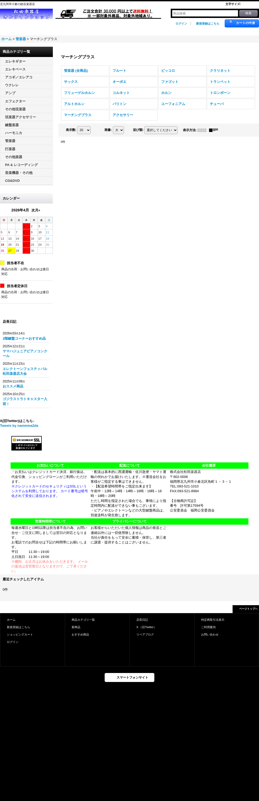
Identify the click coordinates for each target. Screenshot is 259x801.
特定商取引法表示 (212, 619)
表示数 (71, 130)
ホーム (11, 619)
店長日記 (142, 619)
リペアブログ (145, 634)
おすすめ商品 (80, 634)
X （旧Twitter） (146, 627)
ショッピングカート (20, 634)
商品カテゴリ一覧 (83, 619)
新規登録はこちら (207, 23)
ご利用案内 (208, 627)
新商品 (76, 627)
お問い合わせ (210, 634)
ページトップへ (248, 608)
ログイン (181, 23)
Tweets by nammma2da (19, 426)
